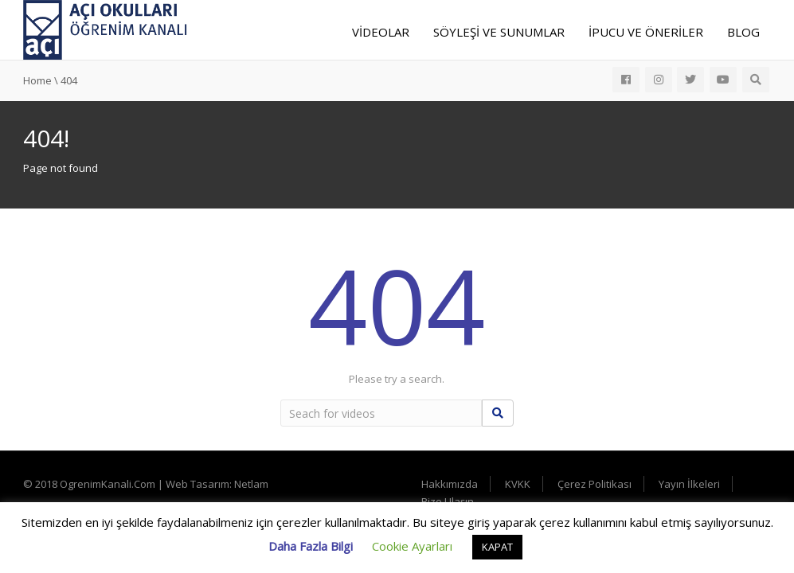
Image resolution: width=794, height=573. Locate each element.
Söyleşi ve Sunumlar (499, 32)
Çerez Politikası (594, 484)
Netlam (251, 484)
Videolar (380, 32)
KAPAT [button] (497, 547)
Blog (743, 32)
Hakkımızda (449, 484)
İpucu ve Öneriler (646, 32)
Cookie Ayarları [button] (412, 546)
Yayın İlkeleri (689, 484)
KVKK (517, 484)
